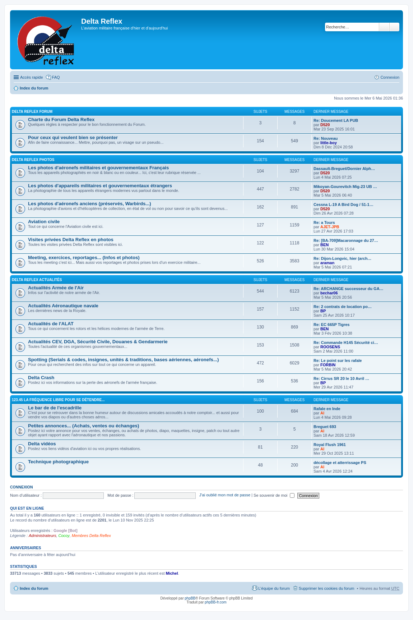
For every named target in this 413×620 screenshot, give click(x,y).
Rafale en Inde (327, 409)
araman (327, 263)
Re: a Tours (324, 222)
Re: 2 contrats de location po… (343, 306)
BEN (324, 245)
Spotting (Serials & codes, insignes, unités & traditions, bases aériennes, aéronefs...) (123, 359)
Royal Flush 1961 (330, 444)
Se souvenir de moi (274, 495)
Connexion (21, 487)
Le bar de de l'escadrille (55, 407)
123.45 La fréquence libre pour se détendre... (58, 400)
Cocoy (64, 535)
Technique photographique (58, 461)
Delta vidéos (42, 443)
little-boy (328, 143)
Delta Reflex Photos (33, 160)
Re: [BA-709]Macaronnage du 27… (346, 240)
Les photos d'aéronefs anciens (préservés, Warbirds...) (89, 203)
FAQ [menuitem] (56, 77)
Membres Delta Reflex (91, 535)
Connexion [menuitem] (389, 77)
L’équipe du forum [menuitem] (273, 588)
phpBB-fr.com (216, 602)
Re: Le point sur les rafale (338, 360)
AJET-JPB (329, 227)
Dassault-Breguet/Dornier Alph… (344, 168)
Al (322, 413)
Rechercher (384, 27)
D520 (325, 125)
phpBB (190, 598)
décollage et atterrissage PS (340, 462)
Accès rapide (31, 77)
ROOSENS (330, 347)
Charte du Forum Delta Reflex (61, 119)
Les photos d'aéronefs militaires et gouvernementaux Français (98, 167)
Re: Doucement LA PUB (336, 120)
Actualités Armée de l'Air (56, 287)
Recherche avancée (394, 27)
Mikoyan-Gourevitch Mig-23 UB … (345, 186)
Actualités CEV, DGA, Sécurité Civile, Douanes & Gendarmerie (98, 341)
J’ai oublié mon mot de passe (224, 495)
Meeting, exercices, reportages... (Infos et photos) (84, 257)
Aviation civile (44, 221)
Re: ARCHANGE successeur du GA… (349, 288)
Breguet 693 (325, 426)
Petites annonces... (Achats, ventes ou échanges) (83, 425)
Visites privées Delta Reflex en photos (70, 239)
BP (323, 311)
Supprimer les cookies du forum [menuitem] (326, 588)
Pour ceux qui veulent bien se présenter (73, 137)
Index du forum (34, 88)
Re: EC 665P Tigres (331, 324)
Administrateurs (42, 535)
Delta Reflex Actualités (37, 280)
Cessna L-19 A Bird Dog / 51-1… (343, 204)
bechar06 (329, 293)
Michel (172, 573)
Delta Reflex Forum (32, 112)
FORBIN (327, 365)
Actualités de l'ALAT (51, 323)
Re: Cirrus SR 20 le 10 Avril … (341, 378)
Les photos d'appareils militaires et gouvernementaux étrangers (100, 185)
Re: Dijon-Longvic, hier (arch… (342, 258)
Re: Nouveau (326, 138)
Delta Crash (41, 377)
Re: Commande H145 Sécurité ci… (346, 342)
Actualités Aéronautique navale (63, 305)
